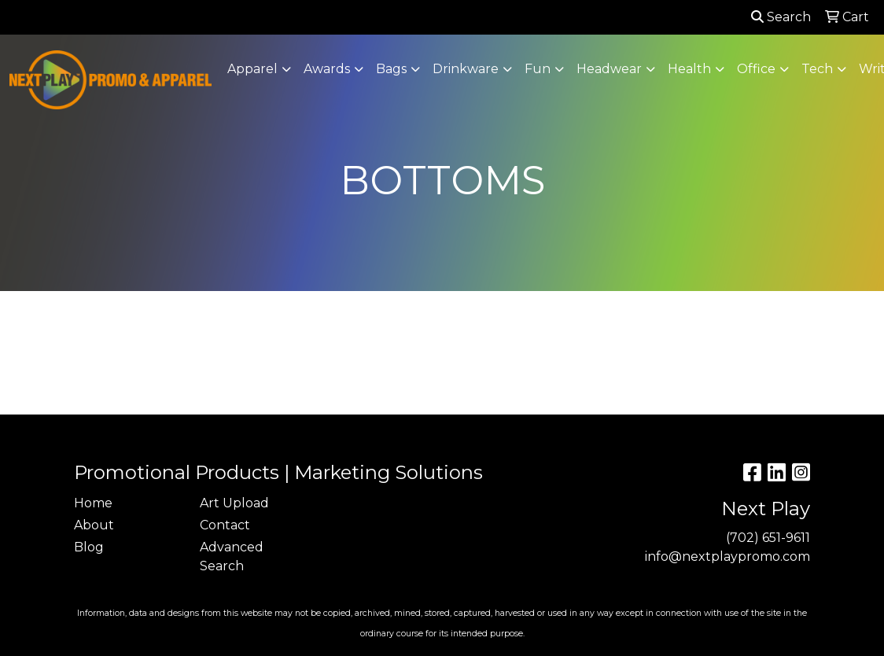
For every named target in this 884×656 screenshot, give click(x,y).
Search (781, 16)
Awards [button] (327, 68)
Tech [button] (817, 68)
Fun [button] (538, 68)
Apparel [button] (252, 68)
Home (93, 503)
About (94, 525)
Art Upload (234, 503)
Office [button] (756, 68)
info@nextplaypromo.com (727, 556)
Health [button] (689, 68)
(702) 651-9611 (768, 537)
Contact (225, 525)
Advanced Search (231, 556)
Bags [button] (391, 68)
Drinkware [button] (466, 68)
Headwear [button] (609, 68)
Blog (89, 547)
